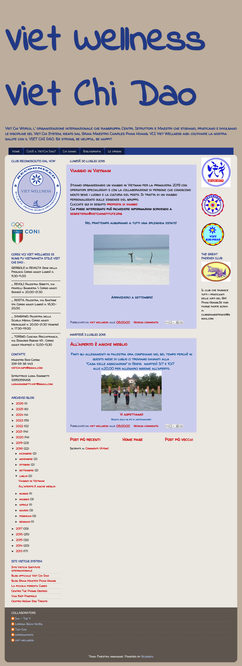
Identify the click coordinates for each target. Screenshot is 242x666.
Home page (133, 439)
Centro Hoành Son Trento (29, 601)
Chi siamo (69, 151)
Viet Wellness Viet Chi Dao (105, 69)
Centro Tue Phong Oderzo (29, 591)
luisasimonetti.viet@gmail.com (32, 384)
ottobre (25, 465)
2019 (19, 443)
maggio (24, 499)
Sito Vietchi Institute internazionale (25, 569)
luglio (23, 476)
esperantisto (24, 635)
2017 (19, 529)
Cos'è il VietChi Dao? (41, 151)
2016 (20, 534)
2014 (19, 546)
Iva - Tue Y (22, 618)
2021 (19, 432)
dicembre (26, 453)
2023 (20, 420)
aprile (24, 505)
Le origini (114, 151)
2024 (20, 415)
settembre (27, 470)
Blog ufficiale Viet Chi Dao (30, 576)
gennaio (25, 522)
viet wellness (24, 640)
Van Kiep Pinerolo (23, 596)
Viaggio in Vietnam (90, 170)
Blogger (147, 656)
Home (16, 151)
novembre (26, 459)
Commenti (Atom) (97, 448)
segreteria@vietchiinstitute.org (96, 213)
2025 (20, 409)
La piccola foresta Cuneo (29, 586)
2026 (20, 403)
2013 (19, 551)
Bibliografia (92, 151)
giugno (24, 493)
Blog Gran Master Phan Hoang (33, 581)
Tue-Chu (20, 629)
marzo (24, 510)
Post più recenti (85, 439)
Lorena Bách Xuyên (28, 624)
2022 (20, 426)
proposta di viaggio (122, 204)
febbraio (25, 516)
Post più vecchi (179, 439)
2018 (20, 449)
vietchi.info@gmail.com (27, 368)
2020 (20, 437)
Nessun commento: (146, 322)
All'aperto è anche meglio (98, 344)
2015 (19, 540)
